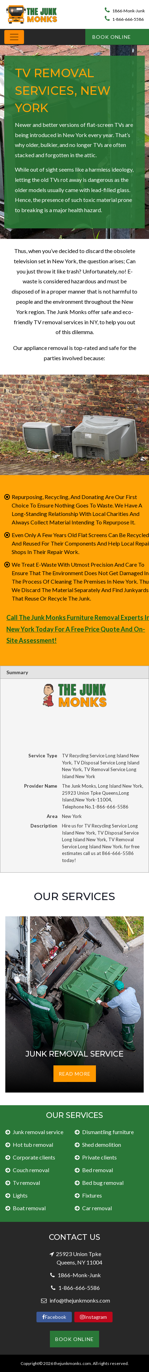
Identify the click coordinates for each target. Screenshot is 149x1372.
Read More (75, 1074)
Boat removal (29, 1208)
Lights (20, 1195)
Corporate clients (34, 1157)
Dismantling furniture (108, 1131)
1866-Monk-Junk (125, 10)
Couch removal (31, 1170)
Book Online (111, 37)
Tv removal (26, 1182)
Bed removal (97, 1170)
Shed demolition (101, 1144)
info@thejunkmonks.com (79, 1300)
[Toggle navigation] (14, 37)
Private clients (99, 1157)
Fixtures (92, 1195)
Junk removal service (38, 1131)
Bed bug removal (103, 1182)
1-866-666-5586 (124, 19)
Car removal (97, 1208)
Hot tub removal (33, 1144)
